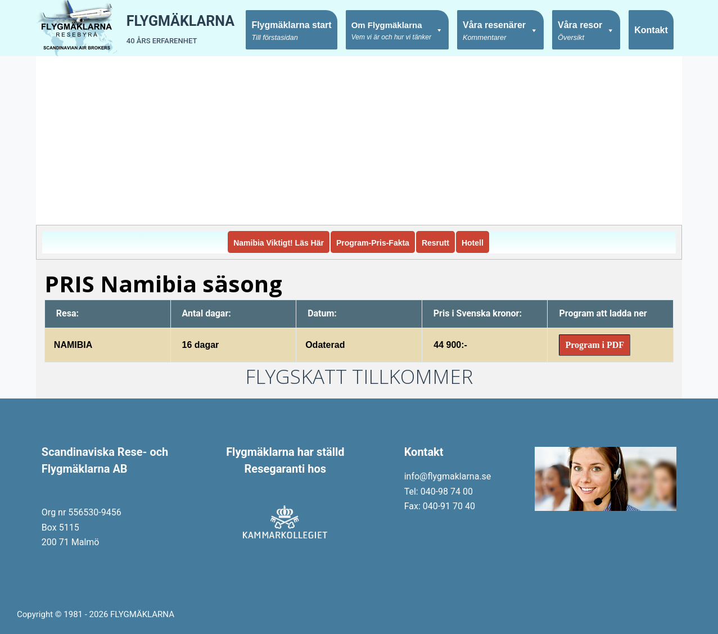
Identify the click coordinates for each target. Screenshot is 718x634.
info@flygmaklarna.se (447, 476)
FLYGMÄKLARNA (180, 21)
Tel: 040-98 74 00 (438, 491)
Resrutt (435, 242)
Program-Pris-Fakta (372, 242)
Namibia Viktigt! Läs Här (278, 242)
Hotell (473, 242)
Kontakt (651, 30)
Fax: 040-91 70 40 (439, 506)
